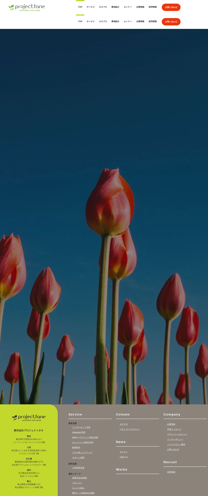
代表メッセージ (174, 415)
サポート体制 (78, 443)
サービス (91, 7)
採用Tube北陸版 (79, 463)
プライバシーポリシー (177, 420)
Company (172, 400)
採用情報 (153, 7)
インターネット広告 (81, 413)
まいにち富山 (78, 473)
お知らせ (124, 442)
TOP (80, 7)
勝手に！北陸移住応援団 (83, 478)
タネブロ (103, 7)
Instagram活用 (78, 418)
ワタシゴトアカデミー (130, 415)
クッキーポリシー (175, 425)
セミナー (128, 7)
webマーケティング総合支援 (85, 423)
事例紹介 (115, 7)
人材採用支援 (78, 453)
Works (121, 455)
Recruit (170, 447)
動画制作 (76, 433)
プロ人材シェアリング (82, 438)
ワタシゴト (77, 468)
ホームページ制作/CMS (82, 428)
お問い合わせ (171, 7)
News (121, 427)
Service (75, 400)
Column (123, 400)
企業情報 (140, 7)
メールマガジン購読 (176, 430)
